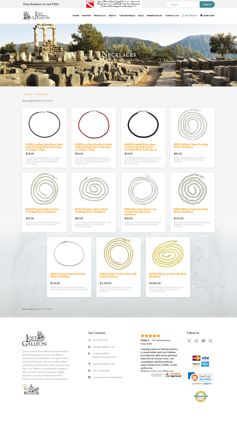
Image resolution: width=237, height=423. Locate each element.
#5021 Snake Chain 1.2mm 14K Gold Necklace (118, 277)
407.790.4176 (189, 15)
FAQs (141, 15)
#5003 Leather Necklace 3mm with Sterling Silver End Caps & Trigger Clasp (93, 149)
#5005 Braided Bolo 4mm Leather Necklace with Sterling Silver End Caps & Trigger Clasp (140, 150)
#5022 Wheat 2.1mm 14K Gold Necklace (167, 277)
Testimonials (127, 15)
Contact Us (172, 15)
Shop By (86, 15)
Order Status (154, 15)
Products (100, 15)
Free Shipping (41, 4)
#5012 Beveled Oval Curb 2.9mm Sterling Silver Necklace (140, 213)
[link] (200, 380)
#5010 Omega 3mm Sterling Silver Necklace (67, 277)
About (112, 15)
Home (76, 15)
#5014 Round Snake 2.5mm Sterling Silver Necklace (42, 212)
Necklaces (42, 95)
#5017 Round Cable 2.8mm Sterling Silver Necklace (91, 212)
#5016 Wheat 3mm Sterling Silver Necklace (191, 212)
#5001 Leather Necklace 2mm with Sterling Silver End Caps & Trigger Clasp (44, 149)
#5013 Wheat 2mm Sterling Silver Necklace (191, 147)
